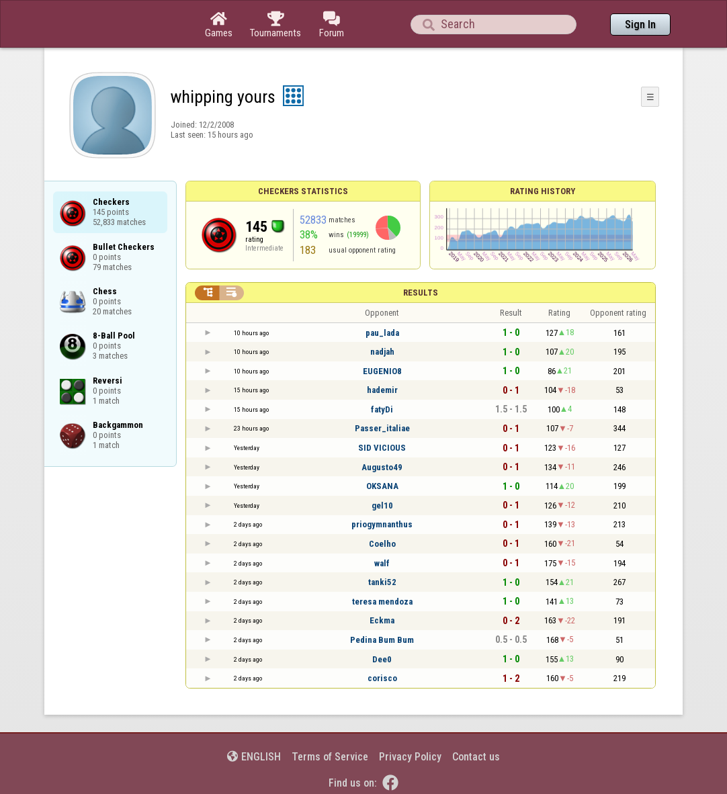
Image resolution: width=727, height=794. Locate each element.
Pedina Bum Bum (382, 640)
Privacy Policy (410, 756)
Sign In (640, 24)
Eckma (382, 620)
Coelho (382, 544)
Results (420, 293)
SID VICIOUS (382, 448)
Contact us (476, 756)
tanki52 (382, 582)
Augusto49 (381, 467)
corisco (382, 678)
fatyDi (382, 409)
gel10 (382, 505)
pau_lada (382, 333)
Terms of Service (330, 756)
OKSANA (382, 486)
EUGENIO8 (382, 371)
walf (382, 563)
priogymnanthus (382, 524)
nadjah (382, 352)
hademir (382, 390)
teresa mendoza (382, 602)
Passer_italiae (382, 428)
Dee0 (382, 659)
